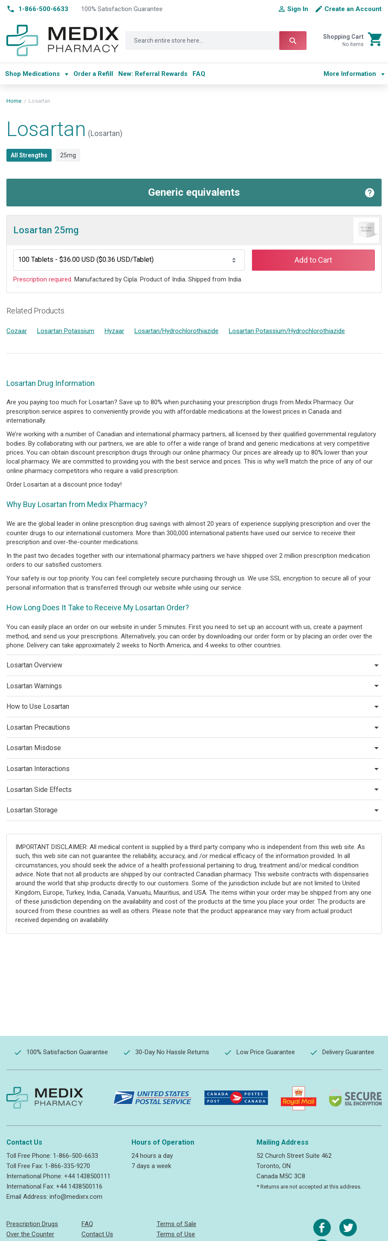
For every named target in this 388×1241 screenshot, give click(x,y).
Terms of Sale (176, 1224)
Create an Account (353, 9)
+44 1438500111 (87, 1176)
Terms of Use (176, 1234)
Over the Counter (30, 1234)
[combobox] (216, 40)
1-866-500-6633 (75, 1156)
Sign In (297, 9)
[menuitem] (36, 73)
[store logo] (62, 41)
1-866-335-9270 (67, 1166)
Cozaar (16, 331)
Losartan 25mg (46, 230)
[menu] (161, 73)
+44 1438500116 (79, 1186)
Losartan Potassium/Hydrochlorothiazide (287, 331)
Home (13, 101)
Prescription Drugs (32, 1224)
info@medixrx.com (76, 1196)
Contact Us (97, 1234)
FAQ (87, 1224)
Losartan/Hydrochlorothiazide (176, 331)
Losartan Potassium (65, 331)
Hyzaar (114, 331)
